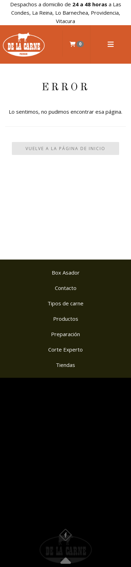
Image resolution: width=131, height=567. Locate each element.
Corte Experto (65, 349)
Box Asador (66, 272)
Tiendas (65, 364)
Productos (65, 318)
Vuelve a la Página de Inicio (65, 148)
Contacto (66, 287)
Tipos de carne (65, 303)
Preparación (65, 334)
